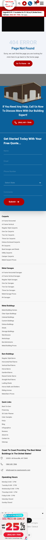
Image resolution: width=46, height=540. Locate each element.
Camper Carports (8, 256)
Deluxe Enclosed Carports (11, 242)
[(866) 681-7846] (30, 3)
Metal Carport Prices (9, 260)
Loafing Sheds (7, 383)
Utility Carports (7, 253)
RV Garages (6, 297)
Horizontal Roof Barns (9, 362)
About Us (5, 435)
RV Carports (6, 246)
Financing (5, 410)
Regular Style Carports (10, 228)
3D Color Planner (8, 414)
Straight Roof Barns (9, 380)
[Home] (24, 3)
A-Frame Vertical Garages (11, 276)
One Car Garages (8, 283)
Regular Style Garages (9, 280)
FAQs (4, 421)
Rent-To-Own (6, 406)
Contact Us (5, 438)
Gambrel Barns (7, 372)
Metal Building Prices (9, 346)
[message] (23, 193)
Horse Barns (6, 369)
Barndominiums (7, 342)
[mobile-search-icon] (19, 3)
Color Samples (7, 417)
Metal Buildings (8, 306)
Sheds (4, 328)
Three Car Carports (8, 239)
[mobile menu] (42, 3)
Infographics (6, 428)
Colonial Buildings (8, 317)
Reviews (5, 431)
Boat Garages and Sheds (10, 249)
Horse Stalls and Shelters (11, 387)
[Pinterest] (29, 535)
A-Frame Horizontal (9, 221)
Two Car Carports (8, 235)
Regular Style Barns (9, 358)
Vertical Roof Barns (8, 365)
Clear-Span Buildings (9, 314)
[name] (23, 151)
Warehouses (6, 335)
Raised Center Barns (9, 376)
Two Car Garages (8, 287)
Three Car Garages (8, 290)
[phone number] (23, 172)
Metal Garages (8, 268)
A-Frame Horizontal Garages (12, 273)
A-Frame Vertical (8, 224)
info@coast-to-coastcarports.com (18, 470)
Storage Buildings (8, 331)
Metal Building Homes (9, 310)
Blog (3, 424)
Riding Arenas (7, 390)
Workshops (6, 339)
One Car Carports (8, 231)
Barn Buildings (8, 354)
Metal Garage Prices (9, 294)
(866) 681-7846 (14, 15)
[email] (23, 162)
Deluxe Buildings (7, 324)
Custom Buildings (8, 321)
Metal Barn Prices (8, 394)
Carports (5, 216)
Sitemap (5, 442)
